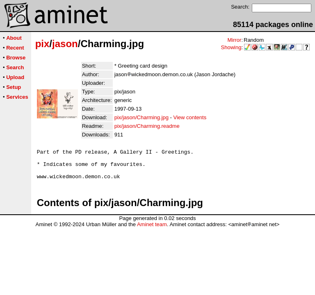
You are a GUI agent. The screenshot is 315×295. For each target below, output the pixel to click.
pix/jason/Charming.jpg (141, 117)
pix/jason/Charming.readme (147, 126)
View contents (189, 117)
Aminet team (152, 230)
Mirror (234, 40)
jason (65, 43)
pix (42, 43)
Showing (231, 47)
